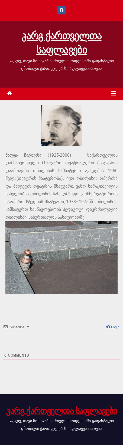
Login (113, 327)
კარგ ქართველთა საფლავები (61, 43)
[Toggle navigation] (114, 94)
